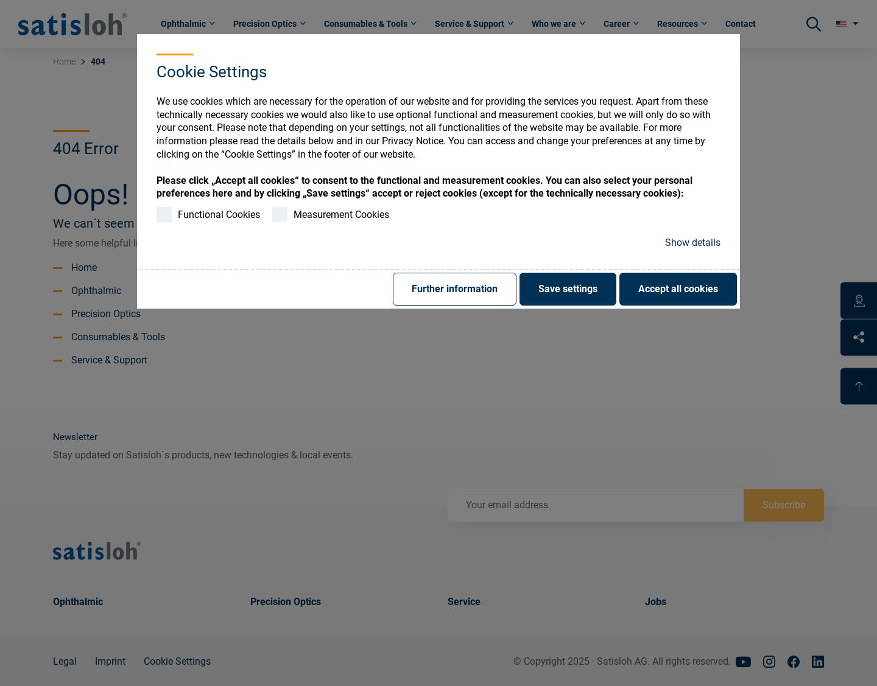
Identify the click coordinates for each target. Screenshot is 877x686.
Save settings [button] (567, 289)
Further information (455, 289)
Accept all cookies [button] (678, 289)
